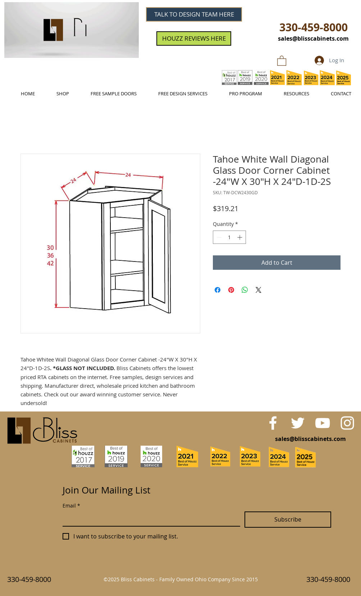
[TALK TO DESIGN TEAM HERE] (194, 14)
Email (71, 505)
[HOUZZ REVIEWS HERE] (193, 38)
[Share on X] (258, 290)
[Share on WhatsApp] (245, 290)
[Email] (149, 518)
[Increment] (240, 237)
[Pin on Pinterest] (231, 290)
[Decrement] (218, 237)
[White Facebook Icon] (273, 423)
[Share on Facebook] (217, 290)
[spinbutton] (229, 237)
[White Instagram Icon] (347, 423)
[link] (281, 60)
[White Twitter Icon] (298, 423)
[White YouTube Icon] (323, 423)
